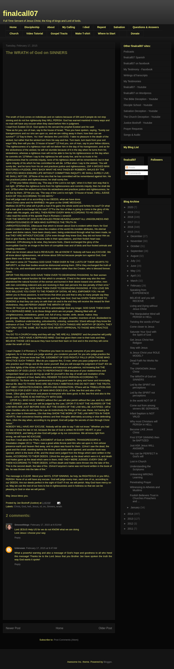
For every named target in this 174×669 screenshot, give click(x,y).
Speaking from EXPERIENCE (139, 291)
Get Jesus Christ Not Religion (141, 341)
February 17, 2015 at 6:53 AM (45, 524)
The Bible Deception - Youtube (141, 99)
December (136, 236)
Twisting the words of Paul (145, 321)
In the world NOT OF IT (143, 400)
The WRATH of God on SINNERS (143, 378)
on (44, 506)
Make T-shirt (82, 33)
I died (86, 27)
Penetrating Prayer (140, 482)
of (41, 506)
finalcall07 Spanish (134, 57)
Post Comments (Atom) (66, 639)
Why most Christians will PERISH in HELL (144, 423)
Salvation (119, 27)
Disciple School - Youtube (138, 105)
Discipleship (31, 27)
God (24, 506)
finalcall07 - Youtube (135, 87)
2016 (131, 226)
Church (14, 33)
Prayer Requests (133, 128)
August (134, 255)
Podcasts (129, 51)
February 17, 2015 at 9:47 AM (41, 548)
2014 (131, 513)
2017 (131, 222)
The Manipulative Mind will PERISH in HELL (145, 315)
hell (29, 506)
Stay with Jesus (139, 347)
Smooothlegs (21, 524)
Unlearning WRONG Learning (141, 476)
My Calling (68, 27)
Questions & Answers (146, 27)
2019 (131, 212)
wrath (59, 506)
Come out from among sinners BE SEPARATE (144, 407)
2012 (131, 523)
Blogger (107, 661)
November (136, 241)
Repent (101, 27)
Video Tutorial (34, 33)
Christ (17, 506)
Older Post (105, 628)
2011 (131, 528)
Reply (17, 537)
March (134, 280)
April (133, 275)
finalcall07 (20, 13)
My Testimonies (132, 81)
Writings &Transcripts (136, 75)
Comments (133, 173)
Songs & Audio (132, 134)
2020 (131, 207)
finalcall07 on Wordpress (137, 93)
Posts (130, 167)
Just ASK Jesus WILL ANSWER (142, 447)
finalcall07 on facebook (136, 63)
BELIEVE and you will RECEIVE (142, 299)
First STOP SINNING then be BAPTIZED (144, 439)
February (135, 285)
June (133, 265)
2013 (131, 518)
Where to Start (106, 33)
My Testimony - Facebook (138, 69)
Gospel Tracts (59, 33)
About (50, 27)
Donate (135, 33)
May (133, 270)
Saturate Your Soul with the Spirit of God (143, 333)
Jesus (35, 506)
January (135, 507)
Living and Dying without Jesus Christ (144, 307)
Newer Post (13, 628)
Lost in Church (138, 461)
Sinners (51, 506)
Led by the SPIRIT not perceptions (142, 386)
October (135, 246)
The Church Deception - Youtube (142, 116)
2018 (131, 217)
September (137, 251)
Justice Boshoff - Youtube (138, 122)
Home (13, 27)
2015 (131, 231)
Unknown (19, 548)
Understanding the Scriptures (140, 468)
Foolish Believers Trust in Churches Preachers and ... (144, 498)
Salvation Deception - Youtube (141, 111)
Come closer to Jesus (142, 326)
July (133, 260)
